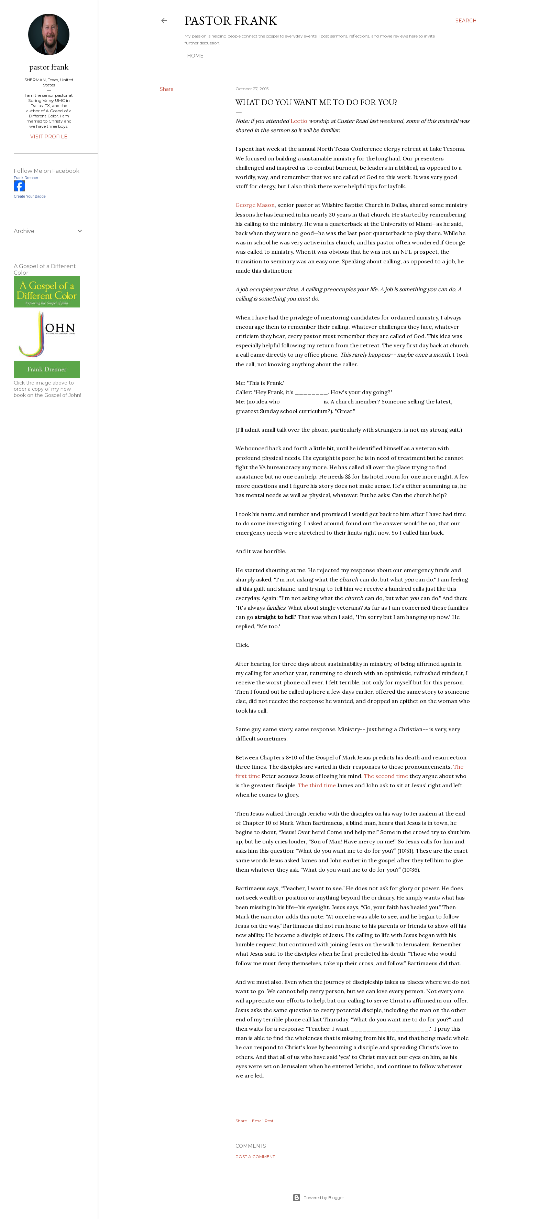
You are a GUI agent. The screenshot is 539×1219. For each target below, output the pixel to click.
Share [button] (167, 89)
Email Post (263, 1120)
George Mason (255, 204)
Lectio (298, 120)
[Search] (466, 20)
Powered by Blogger (318, 1198)
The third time (317, 785)
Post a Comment (255, 1156)
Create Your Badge (30, 196)
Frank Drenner (26, 178)
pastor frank (231, 20)
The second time (386, 776)
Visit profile (48, 137)
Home (195, 56)
